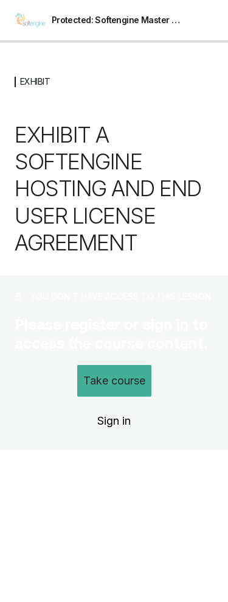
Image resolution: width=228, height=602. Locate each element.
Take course (114, 380)
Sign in (114, 420)
